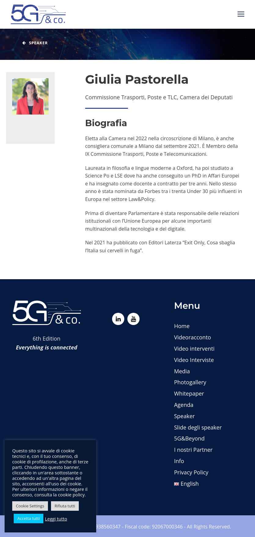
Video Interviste (194, 359)
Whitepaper (189, 393)
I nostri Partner (193, 449)
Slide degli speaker (198, 427)
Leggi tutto (56, 518)
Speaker (184, 416)
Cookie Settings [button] (30, 506)
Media (182, 371)
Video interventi (194, 348)
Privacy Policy (191, 472)
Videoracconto (192, 337)
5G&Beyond (189, 438)
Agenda (183, 404)
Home (182, 326)
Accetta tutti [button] (28, 518)
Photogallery (190, 382)
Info (179, 461)
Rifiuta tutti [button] (65, 506)
